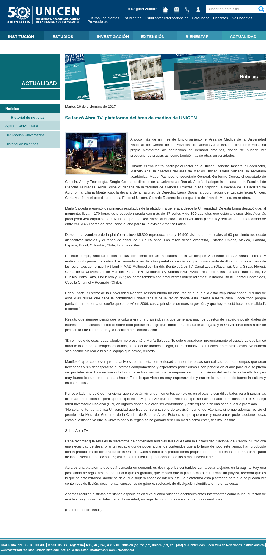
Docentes (220, 18)
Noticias (12, 109)
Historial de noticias (28, 117)
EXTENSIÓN (153, 36)
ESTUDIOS (62, 36)
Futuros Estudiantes (103, 18)
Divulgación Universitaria (24, 135)
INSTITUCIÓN (21, 36)
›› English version (142, 9)
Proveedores (98, 22)
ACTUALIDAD (243, 36)
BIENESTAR (197, 36)
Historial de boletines (21, 144)
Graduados (200, 18)
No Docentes (242, 18)
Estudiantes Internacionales (166, 18)
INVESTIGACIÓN (113, 36)
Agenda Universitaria (21, 126)
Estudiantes (132, 18)
